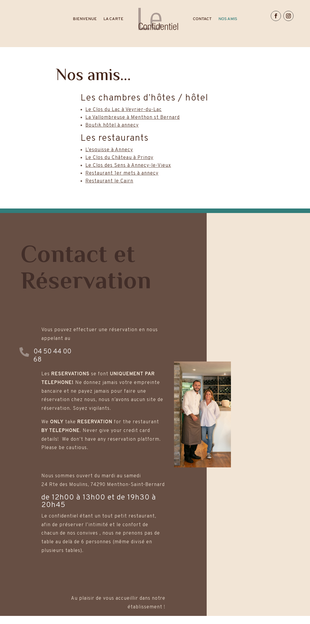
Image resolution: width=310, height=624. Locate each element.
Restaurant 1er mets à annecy (121, 173)
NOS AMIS (227, 19)
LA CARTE (113, 19)
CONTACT (202, 19)
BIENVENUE (85, 19)
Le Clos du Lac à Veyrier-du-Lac (123, 110)
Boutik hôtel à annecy (112, 125)
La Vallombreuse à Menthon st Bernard (132, 118)
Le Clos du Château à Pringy (119, 158)
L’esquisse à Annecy (109, 150)
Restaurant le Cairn (109, 181)
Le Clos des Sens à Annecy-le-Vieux (128, 166)
